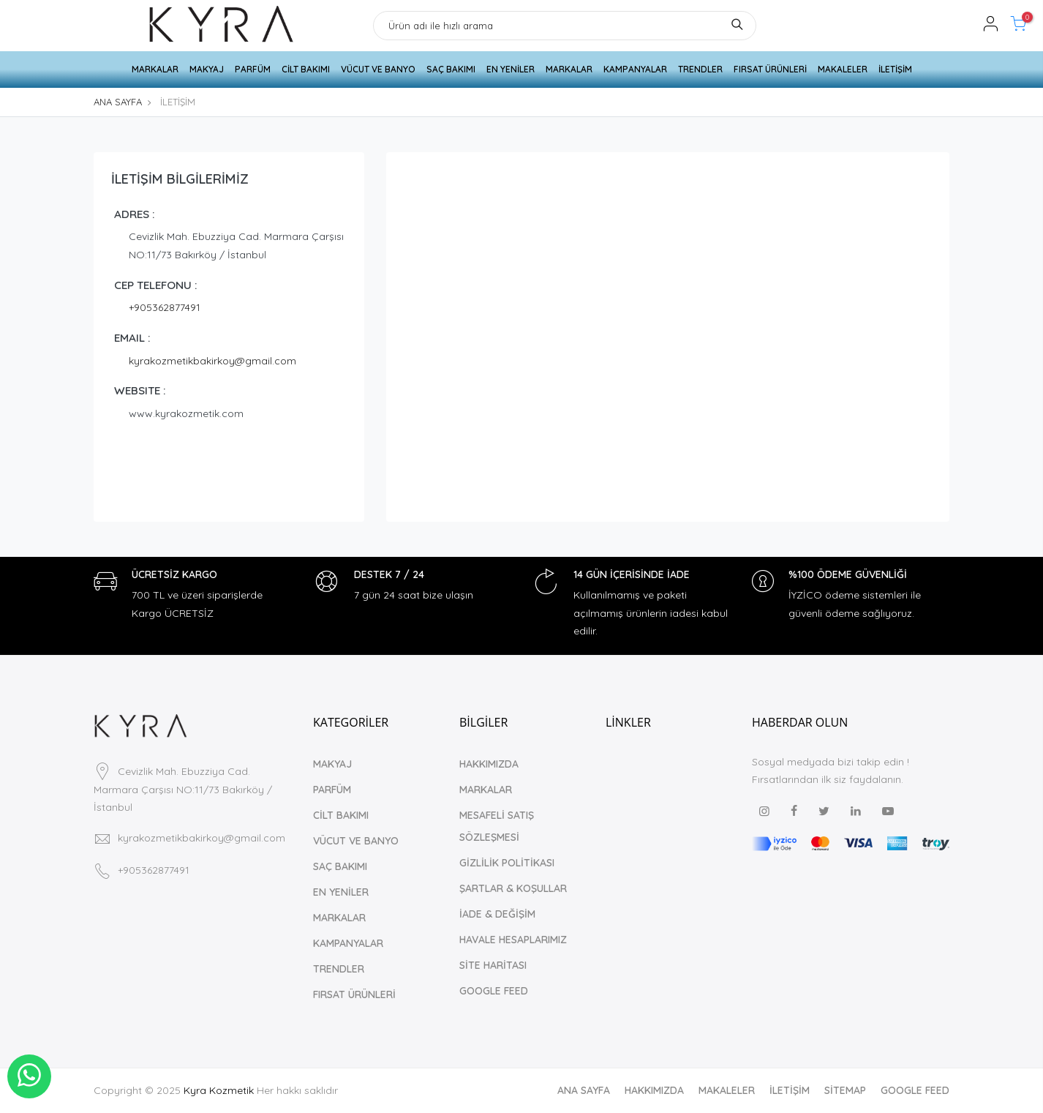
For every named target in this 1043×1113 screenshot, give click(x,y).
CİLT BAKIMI (306, 69)
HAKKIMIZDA (489, 764)
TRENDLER (700, 69)
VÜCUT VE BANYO (378, 69)
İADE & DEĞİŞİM (497, 914)
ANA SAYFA (118, 102)
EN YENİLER (510, 69)
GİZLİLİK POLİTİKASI (506, 862)
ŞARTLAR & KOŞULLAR (513, 888)
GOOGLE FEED (493, 990)
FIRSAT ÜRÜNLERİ (770, 69)
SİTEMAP (845, 1090)
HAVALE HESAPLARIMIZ (513, 939)
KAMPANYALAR (635, 69)
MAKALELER (842, 69)
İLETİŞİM (895, 69)
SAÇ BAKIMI (450, 69)
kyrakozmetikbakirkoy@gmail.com (212, 360)
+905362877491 (164, 307)
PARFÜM (253, 69)
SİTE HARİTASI (493, 965)
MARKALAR (155, 69)
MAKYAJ (206, 69)
